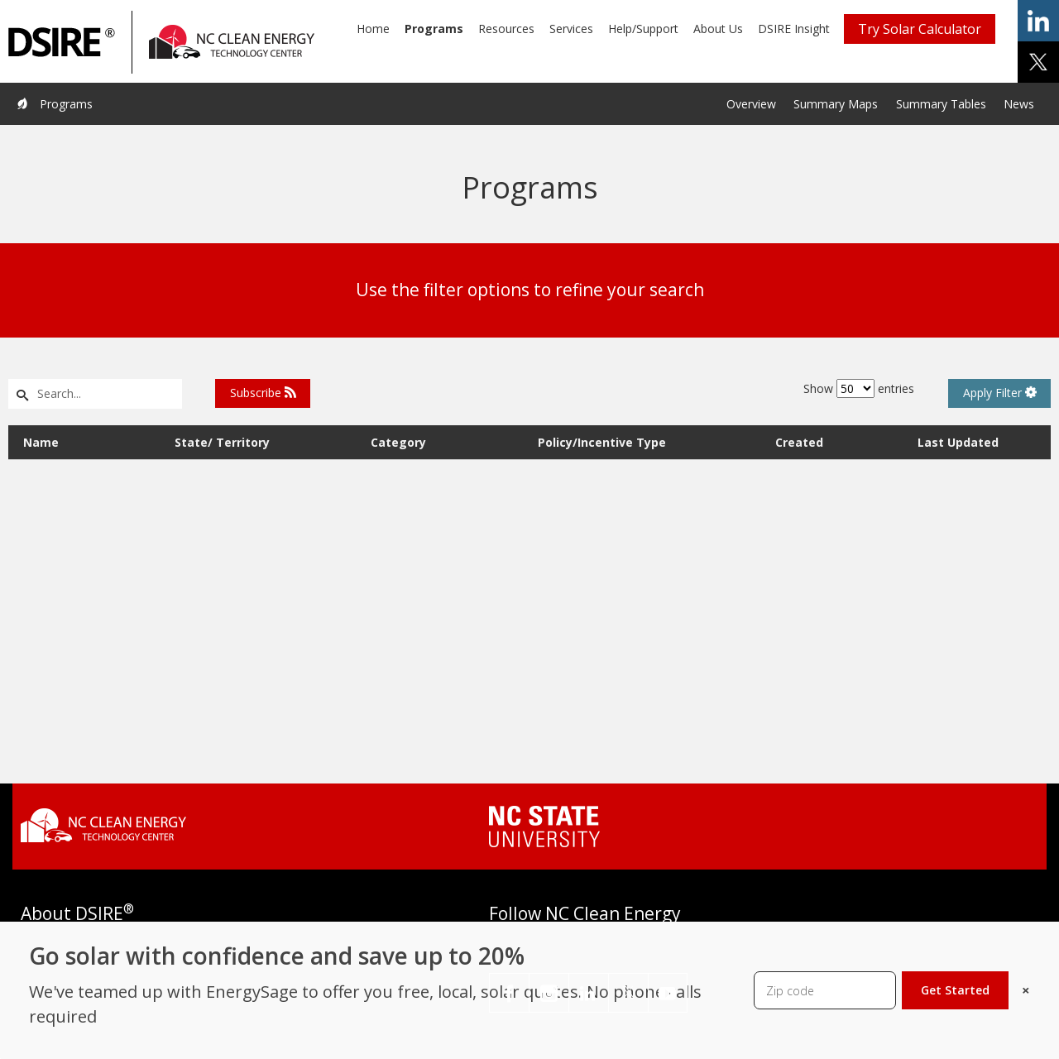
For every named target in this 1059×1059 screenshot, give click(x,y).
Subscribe (263, 392)
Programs (434, 28)
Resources (506, 28)
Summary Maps (835, 104)
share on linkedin (1038, 20)
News (1019, 104)
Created (799, 442)
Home (373, 28)
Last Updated (958, 442)
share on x (1038, 62)
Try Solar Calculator (919, 29)
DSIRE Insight (794, 28)
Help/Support (643, 28)
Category (398, 442)
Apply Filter (1000, 392)
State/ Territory (222, 442)
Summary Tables (941, 104)
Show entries (858, 388)
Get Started (955, 990)
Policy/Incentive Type (602, 442)
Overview (751, 104)
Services (571, 28)
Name (41, 442)
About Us (718, 28)
